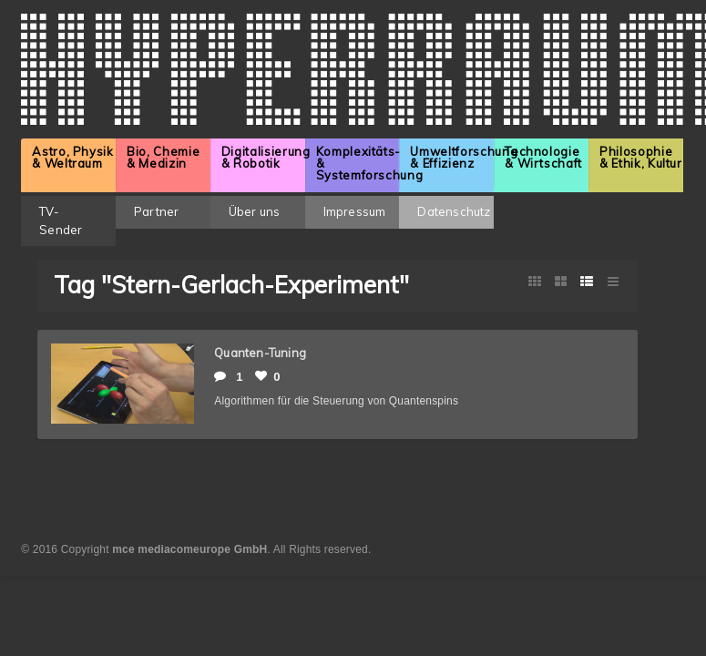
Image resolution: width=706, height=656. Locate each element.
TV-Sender (60, 220)
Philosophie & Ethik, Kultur (640, 157)
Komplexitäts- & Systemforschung (358, 163)
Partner (156, 211)
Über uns (255, 211)
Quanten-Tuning (260, 352)
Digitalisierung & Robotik (263, 157)
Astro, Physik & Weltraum (72, 157)
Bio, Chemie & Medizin (163, 157)
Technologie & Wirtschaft (543, 157)
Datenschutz (453, 211)
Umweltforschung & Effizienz (452, 157)
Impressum (354, 211)
